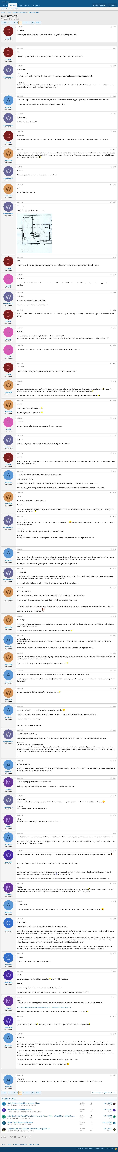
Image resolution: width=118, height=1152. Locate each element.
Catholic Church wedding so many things (23, 1103)
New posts (4, 9)
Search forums (13, 9)
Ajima (9, 1118)
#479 (114, 616)
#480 (114, 635)
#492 (114, 883)
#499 (114, 1034)
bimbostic (10, 1124)
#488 (114, 796)
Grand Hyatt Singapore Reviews (20, 1122)
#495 (114, 953)
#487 (114, 778)
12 (26, 22)
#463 (114, 292)
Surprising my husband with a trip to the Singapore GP (28, 1129)
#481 (114, 653)
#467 (114, 363)
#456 (114, 131)
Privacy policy (100, 1148)
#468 (114, 381)
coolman (5, 19)
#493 (114, 901)
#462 (114, 275)
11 (23, 22)
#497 (114, 997)
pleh (8, 1105)
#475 (114, 516)
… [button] (12, 22)
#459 (114, 184)
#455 (114, 114)
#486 (114, 760)
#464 (114, 310)
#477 (114, 568)
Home (5, 5)
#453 (114, 66)
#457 (114, 149)
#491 (114, 851)
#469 (114, 400)
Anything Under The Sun (26, 1118)
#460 (114, 202)
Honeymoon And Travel (27, 1131)
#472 (114, 453)
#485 (114, 730)
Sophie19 (10, 1131)
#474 (114, 492)
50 (33, 22)
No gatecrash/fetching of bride (19, 1110)
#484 (114, 706)
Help (107, 1148)
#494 (114, 918)
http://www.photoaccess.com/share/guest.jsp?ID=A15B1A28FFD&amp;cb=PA (44, 1007)
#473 (114, 471)
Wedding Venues (27, 1124)
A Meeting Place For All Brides (27, 1105)
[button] (28, 5)
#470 (114, 418)
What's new (23, 5)
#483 (114, 688)
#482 (114, 671)
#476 (114, 549)
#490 (114, 833)
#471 (114, 435)
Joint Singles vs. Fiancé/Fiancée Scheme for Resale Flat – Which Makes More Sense (41, 1116)
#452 (114, 48)
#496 (114, 971)
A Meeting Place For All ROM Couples (30, 1111)
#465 (114, 328)
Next (37, 22)
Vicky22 (109, 1105)
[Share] (111, 27)
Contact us (80, 1148)
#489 (114, 815)
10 (20, 22)
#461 (114, 257)
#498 (114, 1016)
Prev (5, 22)
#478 (114, 588)
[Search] (112, 5)
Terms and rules (89, 1148)
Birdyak (9, 1111)
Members (35, 5)
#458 (114, 167)
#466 (114, 345)
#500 (114, 1075)
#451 (114, 27)
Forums (13, 5)
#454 (114, 96)
